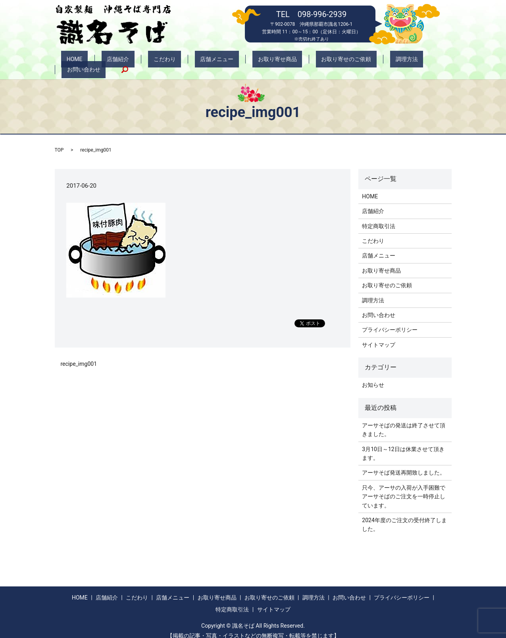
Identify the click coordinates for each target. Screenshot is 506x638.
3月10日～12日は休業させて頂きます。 (403, 444)
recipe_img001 (79, 355)
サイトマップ (378, 336)
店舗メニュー (191, 61)
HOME (81, 61)
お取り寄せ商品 (241, 61)
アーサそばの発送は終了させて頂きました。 (403, 421)
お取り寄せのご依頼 (299, 61)
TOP (59, 141)
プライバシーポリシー (389, 321)
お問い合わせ (391, 61)
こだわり (150, 61)
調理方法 (349, 61)
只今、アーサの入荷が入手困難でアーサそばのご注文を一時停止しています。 (403, 488)
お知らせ (373, 376)
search (427, 61)
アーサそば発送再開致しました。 (403, 464)
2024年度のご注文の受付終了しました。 (404, 516)
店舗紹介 (114, 61)
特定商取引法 (378, 217)
